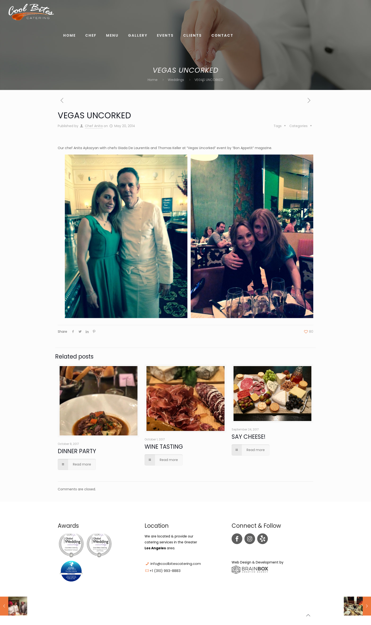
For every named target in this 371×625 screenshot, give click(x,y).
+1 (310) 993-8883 (165, 570)
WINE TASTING (164, 447)
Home (153, 79)
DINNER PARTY (77, 451)
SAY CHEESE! (248, 437)
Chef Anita (94, 126)
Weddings (176, 79)
